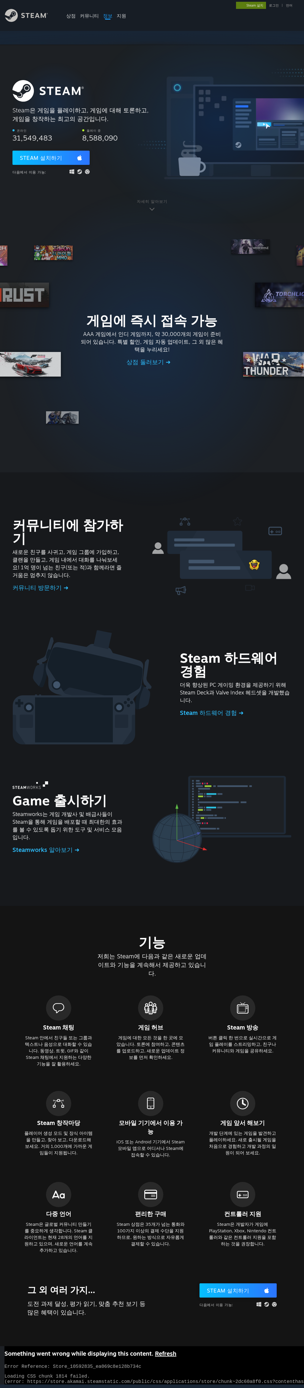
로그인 (274, 5)
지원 (121, 16)
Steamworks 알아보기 (43, 849)
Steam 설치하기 (41, 157)
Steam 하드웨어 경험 (209, 712)
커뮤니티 (89, 16)
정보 (108, 16)
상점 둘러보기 (146, 362)
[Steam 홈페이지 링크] (31, 20)
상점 (71, 16)
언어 (289, 5)
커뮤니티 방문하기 (38, 587)
